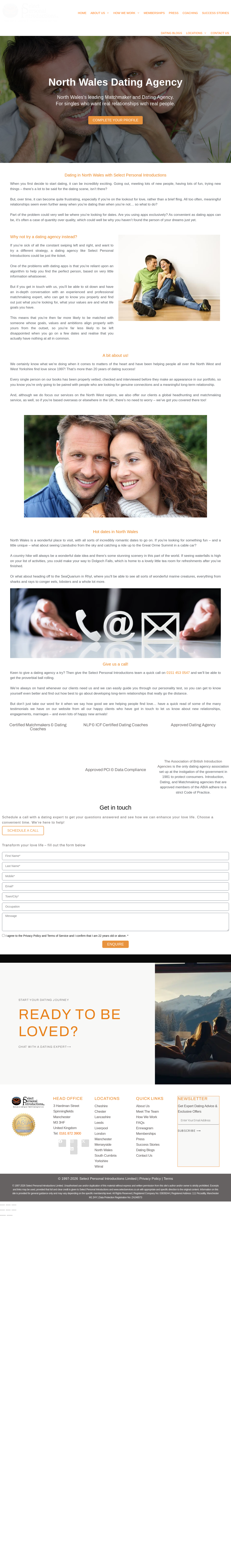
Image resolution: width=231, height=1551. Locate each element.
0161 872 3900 (70, 1133)
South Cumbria (106, 1155)
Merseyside (103, 1145)
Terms (168, 1179)
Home (82, 13)
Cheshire (101, 1106)
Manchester (103, 1139)
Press (173, 13)
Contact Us (220, 33)
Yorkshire (101, 1161)
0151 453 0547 (178, 673)
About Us (99, 13)
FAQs (140, 1123)
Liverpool (101, 1128)
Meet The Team (147, 1111)
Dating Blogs (171, 33)
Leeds (99, 1123)
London (100, 1134)
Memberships (154, 13)
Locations (196, 33)
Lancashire (103, 1117)
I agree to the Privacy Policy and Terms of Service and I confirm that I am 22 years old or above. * (67, 935)
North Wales (103, 1150)
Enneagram (144, 1128)
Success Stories (215, 13)
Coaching (190, 13)
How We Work (126, 13)
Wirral (99, 1166)
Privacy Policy (150, 1179)
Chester (100, 1111)
